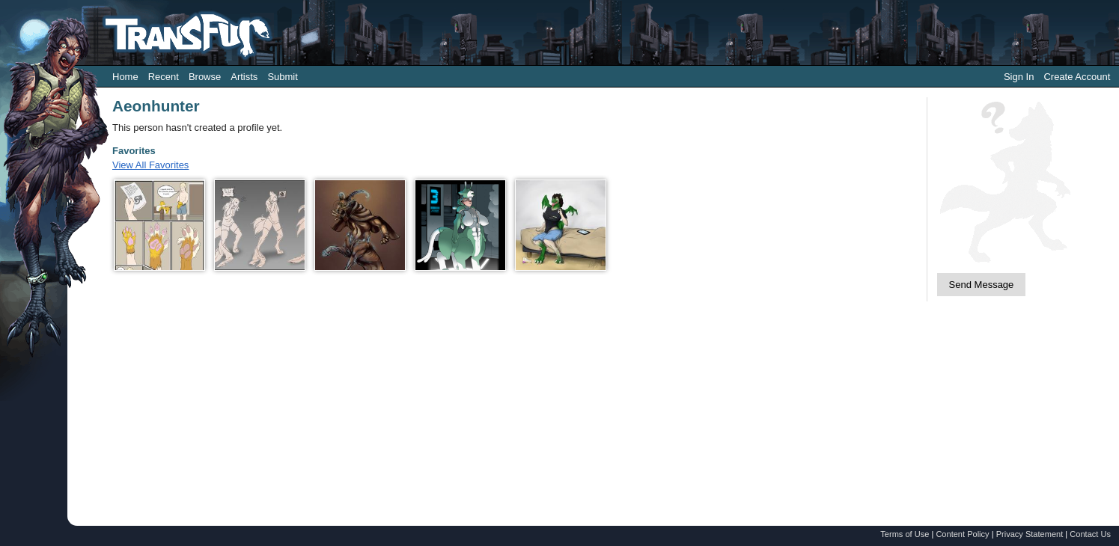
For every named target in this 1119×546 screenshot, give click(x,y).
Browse (205, 76)
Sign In (1019, 76)
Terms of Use (904, 534)
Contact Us (1090, 534)
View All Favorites (150, 165)
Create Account (1076, 76)
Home (125, 76)
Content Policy (962, 534)
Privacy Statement (1030, 534)
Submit (282, 76)
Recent (163, 76)
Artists (244, 76)
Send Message (981, 284)
